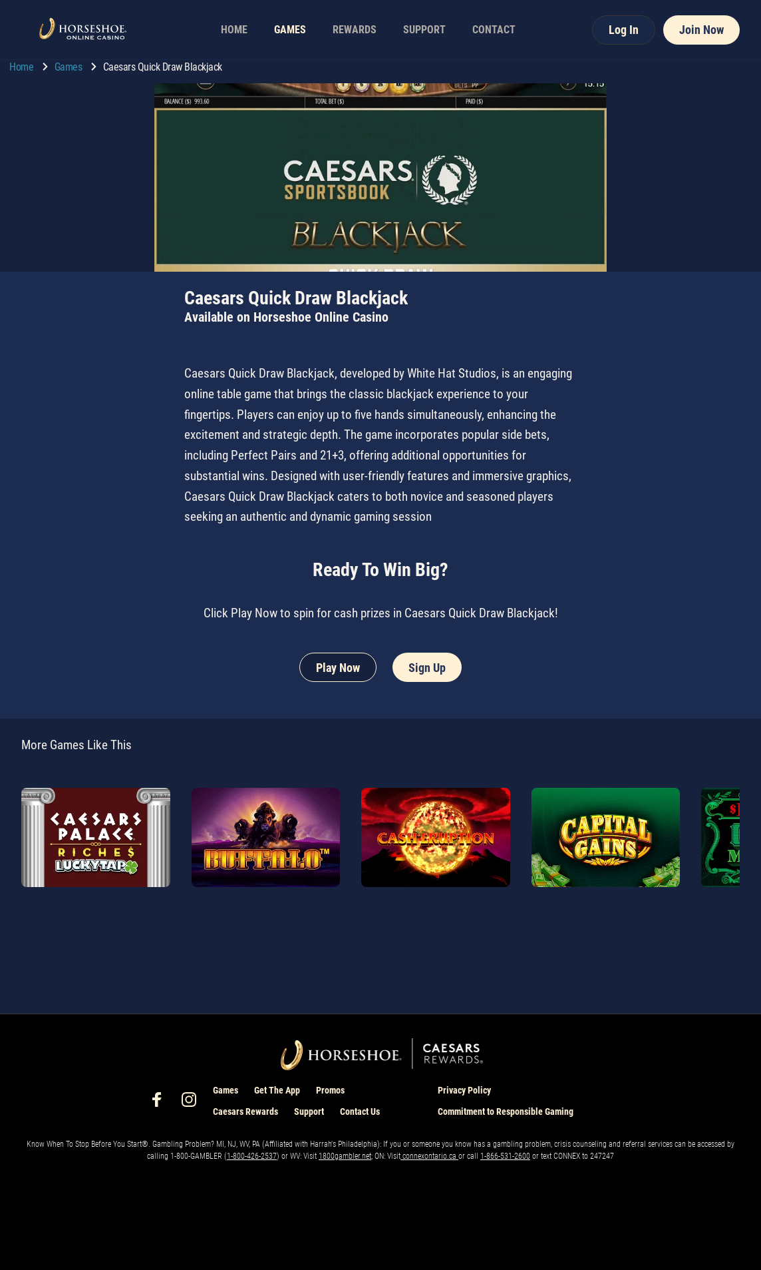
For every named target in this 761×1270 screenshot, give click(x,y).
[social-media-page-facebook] (161, 1103)
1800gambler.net (345, 1156)
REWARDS (355, 29)
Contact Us (360, 1111)
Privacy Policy (464, 1090)
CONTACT (494, 29)
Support (309, 1111)
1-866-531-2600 (505, 1156)
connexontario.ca (429, 1156)
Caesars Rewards (245, 1111)
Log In (624, 30)
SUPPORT (424, 29)
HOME (234, 29)
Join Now (701, 30)
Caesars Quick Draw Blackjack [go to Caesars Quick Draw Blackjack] (162, 67)
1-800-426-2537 (252, 1156)
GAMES (290, 29)
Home (22, 67)
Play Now (338, 668)
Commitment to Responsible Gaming (505, 1111)
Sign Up (427, 668)
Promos (330, 1090)
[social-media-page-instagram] (193, 1103)
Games (69, 67)
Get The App (277, 1090)
